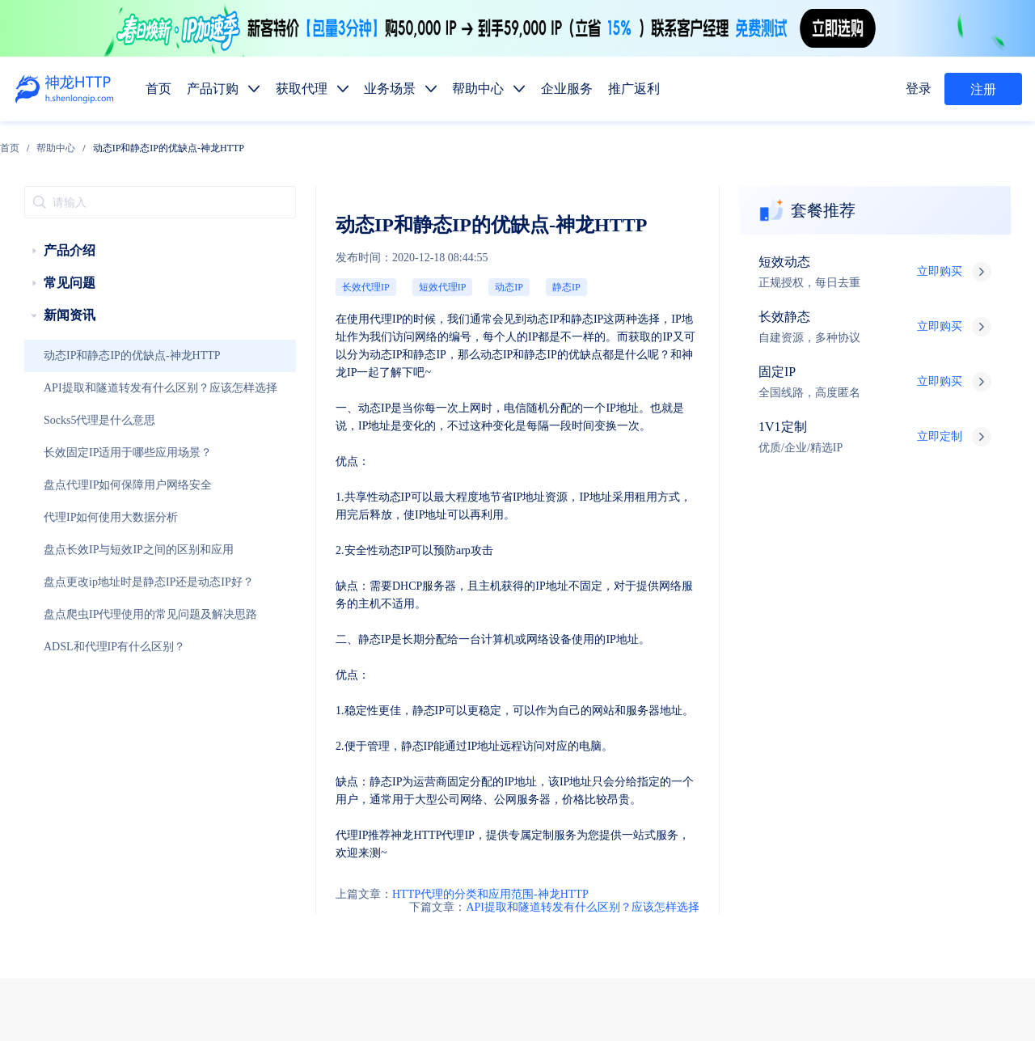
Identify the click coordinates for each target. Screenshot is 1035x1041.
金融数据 (878, 818)
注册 (983, 90)
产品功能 (571, 894)
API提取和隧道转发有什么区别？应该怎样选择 (111, 355)
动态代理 (571, 780)
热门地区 (689, 856)
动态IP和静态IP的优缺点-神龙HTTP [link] (317, 141)
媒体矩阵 (632, 818)
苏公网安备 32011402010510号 (648, 1003)
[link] (159, 141)
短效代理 (571, 742)
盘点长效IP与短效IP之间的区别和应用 (97, 517)
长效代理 (632, 742)
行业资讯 (693, 894)
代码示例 (627, 856)
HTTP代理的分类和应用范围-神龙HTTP (306, 557)
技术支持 (258, 899)
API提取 (568, 856)
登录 (923, 89)
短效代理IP (294, 235)
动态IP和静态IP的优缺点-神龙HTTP (93, 323)
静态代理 (632, 780)
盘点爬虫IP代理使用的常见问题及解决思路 (104, 582)
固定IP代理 (698, 742)
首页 (159, 141)
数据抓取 (571, 818)
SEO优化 (939, 818)
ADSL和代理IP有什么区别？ (82, 614)
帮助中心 (205, 141)
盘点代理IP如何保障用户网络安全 (90, 452)
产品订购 (571, 704)
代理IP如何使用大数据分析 (79, 484)
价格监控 (755, 818)
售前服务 (258, 867)
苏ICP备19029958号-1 (521, 1003)
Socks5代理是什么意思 (72, 387)
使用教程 (632, 894)
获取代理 (632, 704)
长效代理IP (244, 235)
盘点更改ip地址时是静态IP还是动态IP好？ (103, 549)
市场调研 (816, 818)
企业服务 (755, 704)
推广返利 (816, 704)
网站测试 (999, 818)
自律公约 (841, 960)
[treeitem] (106, 217)
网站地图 (472, 981)
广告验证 (693, 818)
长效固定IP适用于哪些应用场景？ (90, 420)
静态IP (378, 235)
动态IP (340, 235)
